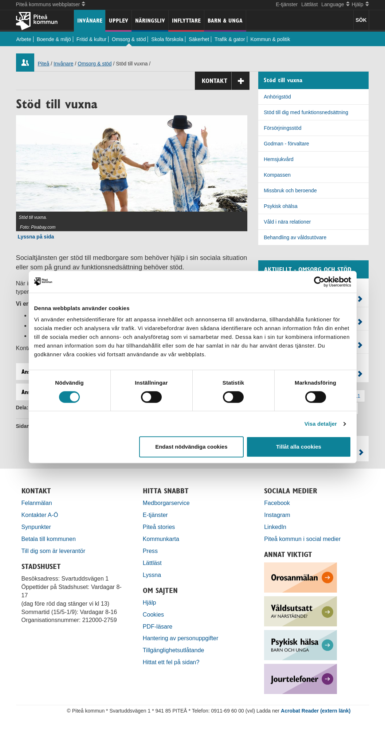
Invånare (89, 20)
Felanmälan (36, 503)
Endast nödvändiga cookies (191, 447)
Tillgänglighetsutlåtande (173, 650)
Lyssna (152, 574)
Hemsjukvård (279, 159)
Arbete (23, 39)
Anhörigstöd (277, 97)
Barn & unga (225, 20)
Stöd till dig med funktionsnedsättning (306, 112)
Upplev (118, 20)
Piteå (44, 64)
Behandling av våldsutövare (295, 237)
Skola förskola (167, 39)
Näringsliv (150, 20)
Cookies (153, 614)
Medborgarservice (166, 503)
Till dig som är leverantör (54, 551)
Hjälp (149, 602)
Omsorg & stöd (129, 39)
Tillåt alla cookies (298, 447)
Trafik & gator (230, 39)
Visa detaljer (321, 424)
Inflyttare (186, 20)
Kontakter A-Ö (39, 515)
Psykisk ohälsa (281, 206)
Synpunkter (36, 527)
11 (358, 396)
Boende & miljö (54, 39)
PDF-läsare (157, 626)
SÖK (360, 20)
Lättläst (309, 4)
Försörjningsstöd (283, 128)
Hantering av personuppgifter (181, 638)
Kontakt (226, 81)
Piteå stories (159, 527)
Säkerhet (199, 39)
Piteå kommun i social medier (302, 539)
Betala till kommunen (48, 539)
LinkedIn (275, 527)
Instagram (277, 515)
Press (150, 551)
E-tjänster (287, 4)
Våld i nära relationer (287, 222)
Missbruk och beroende (290, 190)
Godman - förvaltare (286, 144)
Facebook (277, 503)
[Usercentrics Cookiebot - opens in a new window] (319, 281)
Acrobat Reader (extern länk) (315, 711)
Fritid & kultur (91, 39)
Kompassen (277, 175)
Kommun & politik (270, 39)
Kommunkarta (161, 539)
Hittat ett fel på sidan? (171, 662)
